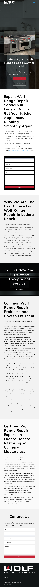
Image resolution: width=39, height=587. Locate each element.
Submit (19, 187)
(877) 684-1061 (19, 83)
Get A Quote (19, 78)
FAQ (5, 580)
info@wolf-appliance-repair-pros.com (12, 582)
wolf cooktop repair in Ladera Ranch (18, 150)
